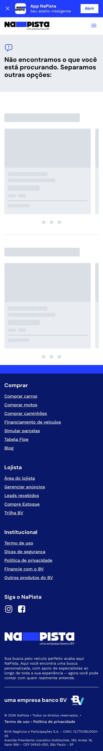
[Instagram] (8, 610)
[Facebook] (21, 610)
